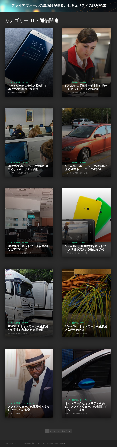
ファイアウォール (28, 403)
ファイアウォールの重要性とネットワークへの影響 (28, 408)
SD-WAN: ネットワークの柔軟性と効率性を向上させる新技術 (27, 328)
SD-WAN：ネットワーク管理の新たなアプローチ (28, 247)
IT (8, 82)
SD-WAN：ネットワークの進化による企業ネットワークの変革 (86, 167)
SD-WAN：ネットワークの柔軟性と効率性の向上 (86, 328)
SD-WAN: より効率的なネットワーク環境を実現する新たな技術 (85, 247)
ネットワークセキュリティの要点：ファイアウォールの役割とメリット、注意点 (86, 406)
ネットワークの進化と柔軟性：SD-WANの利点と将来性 (27, 87)
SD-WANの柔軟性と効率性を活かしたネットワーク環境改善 (86, 87)
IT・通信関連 (15, 82)
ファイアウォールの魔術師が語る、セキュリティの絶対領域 (58, 5)
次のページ (66, 431)
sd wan (25, 82)
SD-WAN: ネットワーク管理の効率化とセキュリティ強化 (27, 167)
